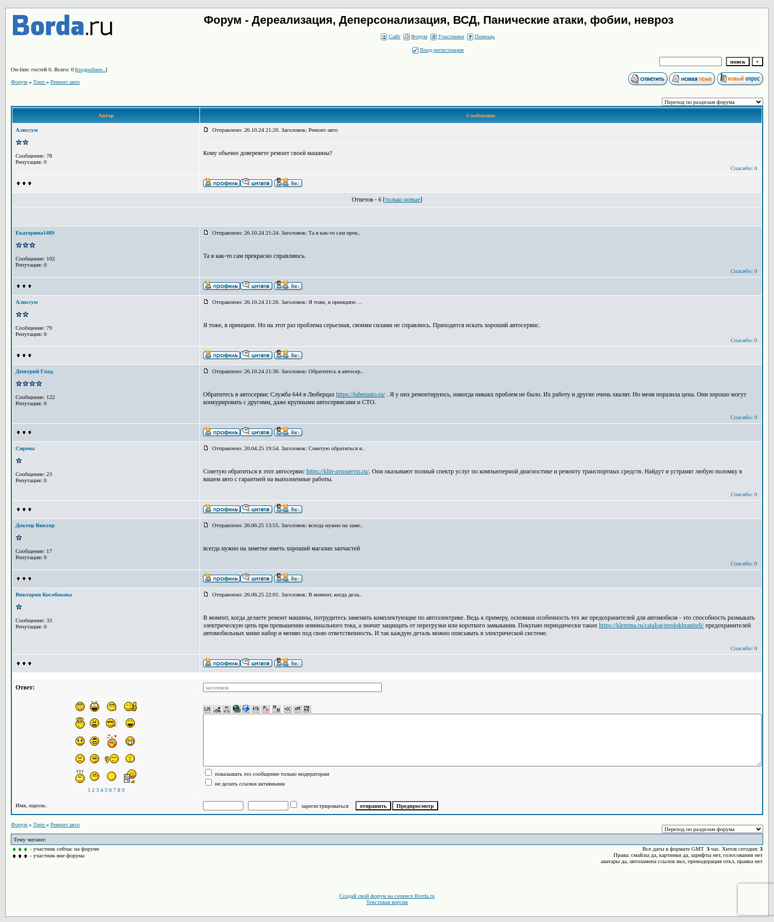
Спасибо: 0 (744, 168)
